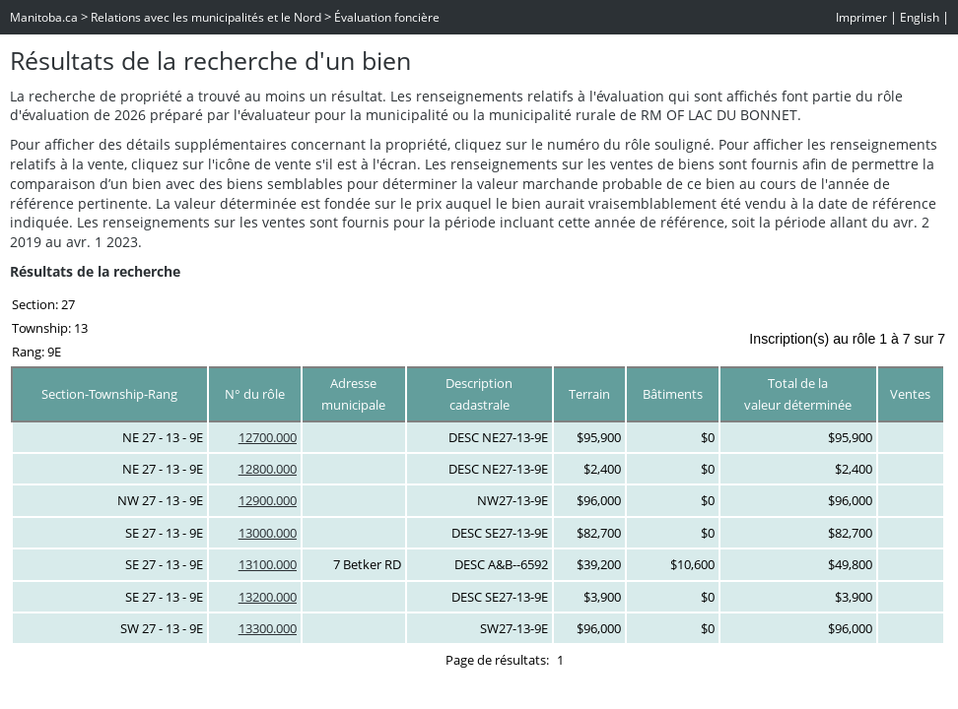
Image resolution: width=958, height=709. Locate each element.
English (919, 17)
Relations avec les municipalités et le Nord (206, 17)
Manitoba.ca (44, 17)
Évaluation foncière (387, 17)
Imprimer (861, 17)
